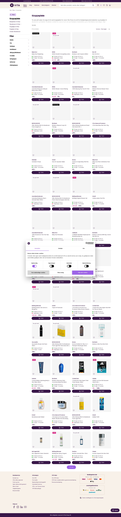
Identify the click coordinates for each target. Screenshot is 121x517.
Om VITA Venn (55, 478)
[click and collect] (106, 5)
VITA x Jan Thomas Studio (38, 486)
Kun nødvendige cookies (38, 272)
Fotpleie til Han (14, 29)
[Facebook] (14, 507)
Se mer (34, 25)
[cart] (109, 5)
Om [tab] (84, 248)
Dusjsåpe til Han (14, 26)
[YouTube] (25, 507)
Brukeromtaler (16, 490)
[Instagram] (18, 507)
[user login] (100, 5)
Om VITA (34, 478)
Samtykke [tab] (37, 248)
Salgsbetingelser (17, 488)
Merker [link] (54, 5)
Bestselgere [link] (45, 5)
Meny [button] (25, 5)
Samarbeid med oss (37, 484)
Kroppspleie (18, 10)
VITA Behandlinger (36, 488)
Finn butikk (35, 480)
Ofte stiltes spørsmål (18, 480)
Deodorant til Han (16, 24)
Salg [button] (30, 5)
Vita (10, 10)
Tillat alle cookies (83, 272)
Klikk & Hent (16, 486)
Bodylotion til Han (15, 21)
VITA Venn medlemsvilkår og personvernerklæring (64, 480)
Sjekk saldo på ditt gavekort (19, 484)
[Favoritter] (103, 5)
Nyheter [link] (36, 5)
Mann (14, 10)
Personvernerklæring (57, 482)
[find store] (98, 5)
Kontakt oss (15, 478)
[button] (93, 5)
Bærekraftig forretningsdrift (39, 482)
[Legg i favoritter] (33, 47)
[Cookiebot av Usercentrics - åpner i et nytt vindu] (87, 243)
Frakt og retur (16, 482)
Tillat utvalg (60, 272)
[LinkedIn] (21, 507)
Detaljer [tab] (60, 248)
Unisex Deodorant (15, 31)
